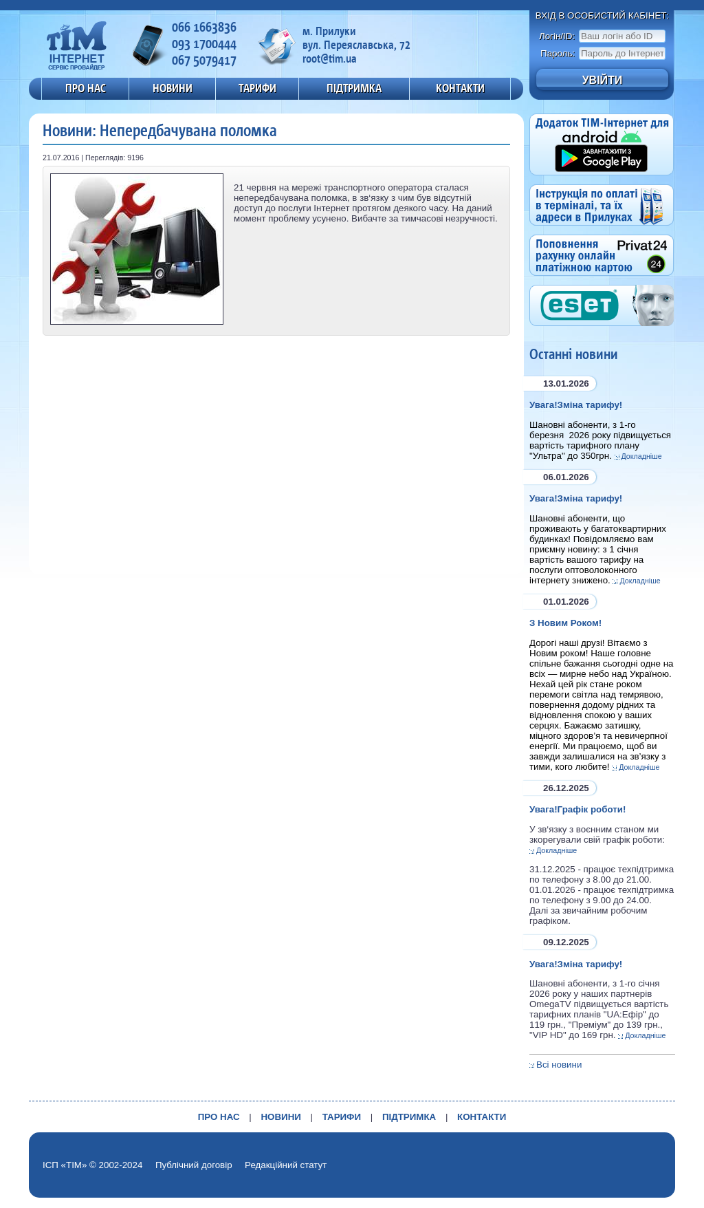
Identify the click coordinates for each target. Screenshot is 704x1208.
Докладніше (642, 456)
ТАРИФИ (257, 88)
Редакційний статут (286, 1165)
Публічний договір (193, 1165)
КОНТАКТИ (460, 88)
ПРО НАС (85, 88)
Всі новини (559, 1064)
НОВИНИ (172, 88)
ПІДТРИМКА (354, 88)
